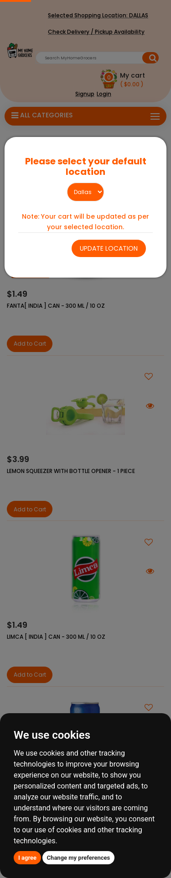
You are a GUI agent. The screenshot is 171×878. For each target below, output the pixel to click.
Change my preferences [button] (78, 857)
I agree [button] (27, 857)
